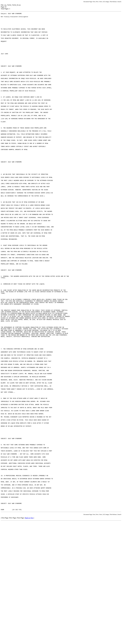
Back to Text (29, 617)
